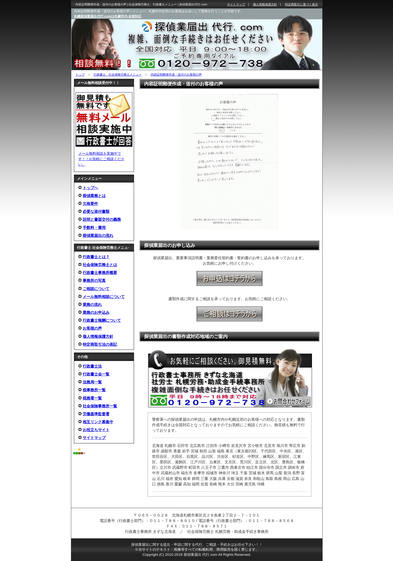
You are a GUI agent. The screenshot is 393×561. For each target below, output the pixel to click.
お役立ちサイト (96, 430)
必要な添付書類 (96, 211)
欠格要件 (90, 203)
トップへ (90, 188)
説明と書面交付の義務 (102, 219)
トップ (80, 74)
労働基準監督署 (96, 414)
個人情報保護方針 (98, 336)
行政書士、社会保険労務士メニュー (118, 74)
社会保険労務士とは (100, 264)
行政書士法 (92, 366)
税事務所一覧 (94, 390)
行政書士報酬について (102, 320)
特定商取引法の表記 (100, 344)
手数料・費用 (94, 227)
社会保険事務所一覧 (100, 406)
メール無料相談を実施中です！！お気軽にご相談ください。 (101, 158)
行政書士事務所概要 (100, 272)
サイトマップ (94, 437)
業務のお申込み (96, 312)
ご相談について (96, 289)
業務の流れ (92, 304)
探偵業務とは (94, 195)
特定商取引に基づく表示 (301, 4)
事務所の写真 (94, 280)
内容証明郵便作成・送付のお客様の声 (176, 74)
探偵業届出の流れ (98, 235)
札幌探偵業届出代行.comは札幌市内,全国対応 (107, 16)
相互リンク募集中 (98, 422)
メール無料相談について (104, 296)
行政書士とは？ (96, 257)
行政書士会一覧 (96, 374)
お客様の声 (92, 328)
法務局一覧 (92, 382)
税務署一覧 (92, 398)
